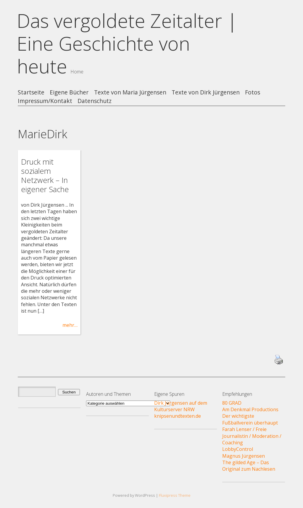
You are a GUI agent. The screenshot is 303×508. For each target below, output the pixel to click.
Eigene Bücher (69, 92)
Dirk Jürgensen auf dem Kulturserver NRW (180, 406)
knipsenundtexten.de (177, 416)
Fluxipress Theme (175, 495)
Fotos (252, 92)
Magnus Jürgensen (243, 456)
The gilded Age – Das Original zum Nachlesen (248, 465)
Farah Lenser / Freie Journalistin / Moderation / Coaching (251, 436)
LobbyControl (237, 449)
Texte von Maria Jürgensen (130, 92)
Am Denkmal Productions (250, 409)
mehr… (70, 325)
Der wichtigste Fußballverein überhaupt (250, 419)
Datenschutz (95, 101)
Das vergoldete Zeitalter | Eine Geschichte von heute (127, 43)
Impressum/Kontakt (45, 101)
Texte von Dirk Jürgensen (206, 92)
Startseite (31, 92)
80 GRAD (231, 403)
